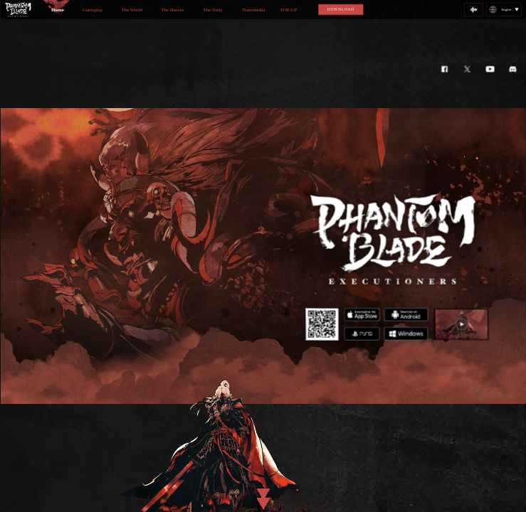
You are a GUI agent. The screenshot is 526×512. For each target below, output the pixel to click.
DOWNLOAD (340, 9)
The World (131, 10)
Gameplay (92, 10)
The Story (213, 10)
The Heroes (172, 10)
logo (17, 9)
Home (57, 10)
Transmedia (252, 10)
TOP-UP (288, 10)
